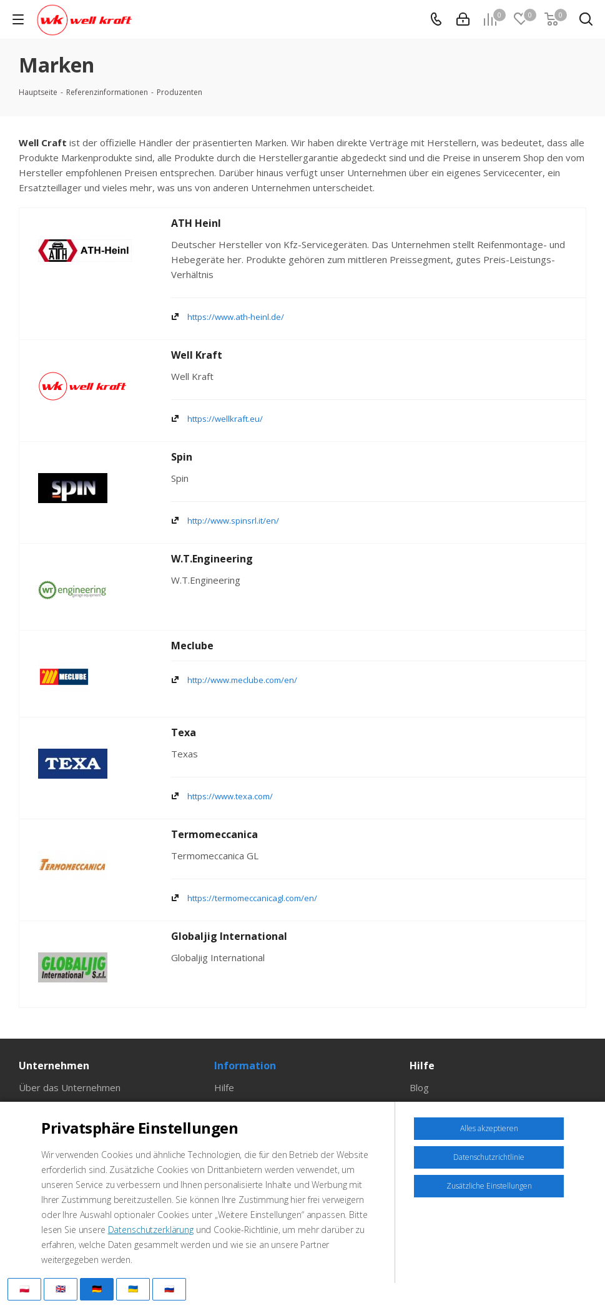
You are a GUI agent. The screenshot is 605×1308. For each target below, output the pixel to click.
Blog (419, 1087)
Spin (181, 457)
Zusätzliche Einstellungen (489, 1186)
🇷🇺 (169, 1288)
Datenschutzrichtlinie (488, 1157)
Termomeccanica (214, 834)
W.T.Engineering (212, 559)
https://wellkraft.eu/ (225, 418)
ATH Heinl (196, 223)
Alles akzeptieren (489, 1128)
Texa (183, 732)
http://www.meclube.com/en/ (242, 680)
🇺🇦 (133, 1288)
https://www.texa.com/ (230, 796)
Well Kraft (196, 355)
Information (245, 1065)
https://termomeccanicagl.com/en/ (252, 898)
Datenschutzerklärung (151, 1230)
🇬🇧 (61, 1288)
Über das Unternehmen (70, 1087)
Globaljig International (229, 936)
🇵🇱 (24, 1288)
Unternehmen (54, 1065)
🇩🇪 (97, 1288)
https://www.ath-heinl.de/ (235, 316)
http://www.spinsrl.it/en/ (233, 520)
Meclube (192, 645)
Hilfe (224, 1087)
